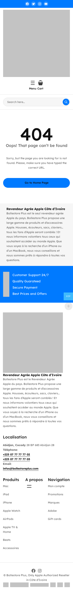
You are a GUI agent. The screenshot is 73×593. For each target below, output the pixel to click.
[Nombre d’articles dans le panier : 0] (40, 83)
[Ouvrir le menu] (33, 83)
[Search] (66, 102)
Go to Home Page (36, 182)
